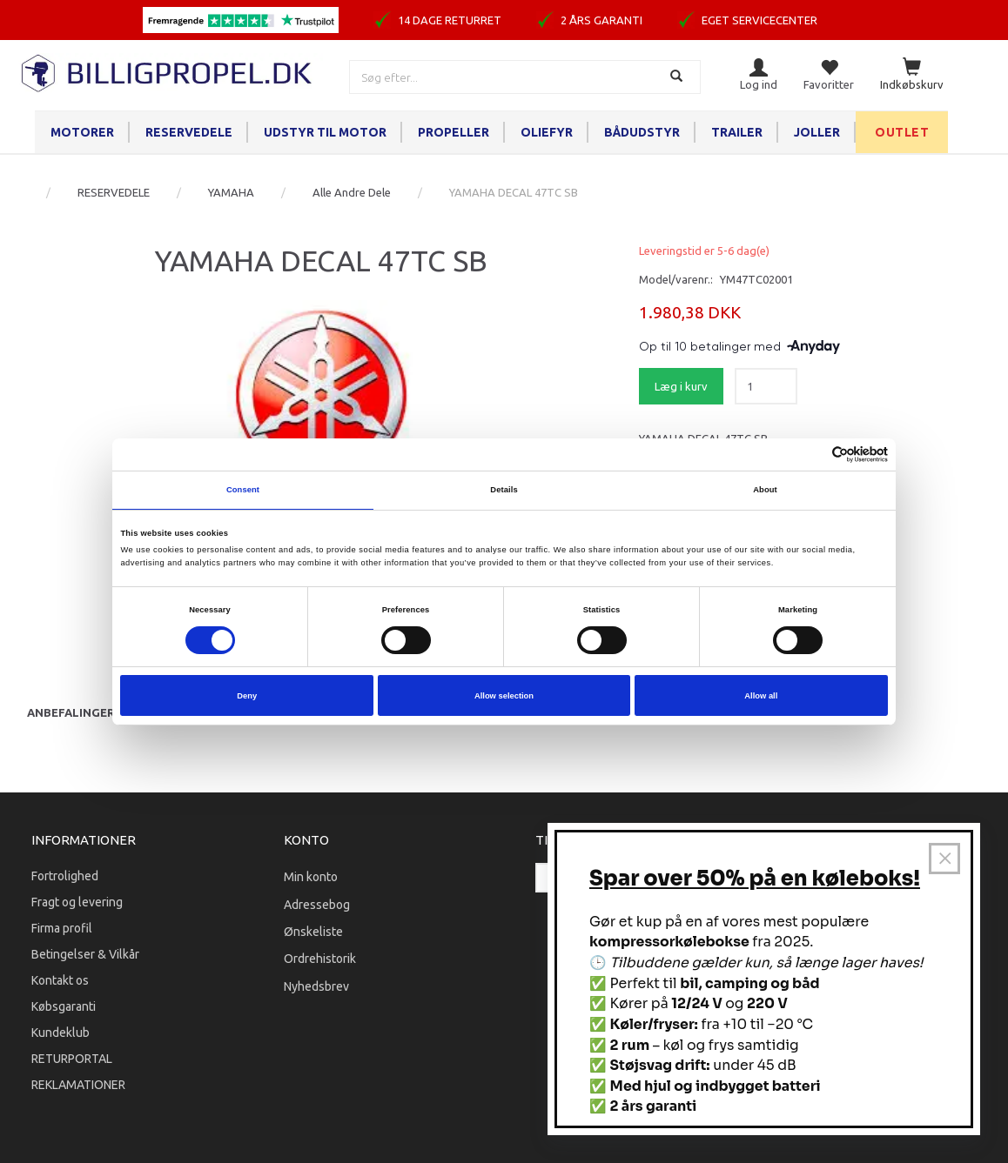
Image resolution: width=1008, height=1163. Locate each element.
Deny (247, 696)
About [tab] (765, 489)
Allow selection (504, 696)
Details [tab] (503, 489)
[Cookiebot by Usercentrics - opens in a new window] (812, 454)
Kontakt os (60, 980)
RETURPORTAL (71, 1059)
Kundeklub (60, 1032)
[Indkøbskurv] (912, 75)
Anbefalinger (71, 712)
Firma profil (61, 928)
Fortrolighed (64, 876)
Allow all (760, 696)
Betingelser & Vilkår (85, 954)
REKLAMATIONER (78, 1085)
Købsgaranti (63, 1006)
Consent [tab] (242, 489)
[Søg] (678, 77)
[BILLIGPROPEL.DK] (168, 71)
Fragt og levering (77, 902)
